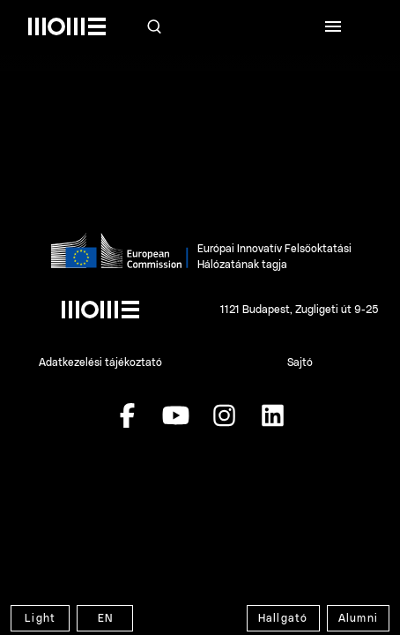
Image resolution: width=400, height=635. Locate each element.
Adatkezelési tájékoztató (100, 362)
